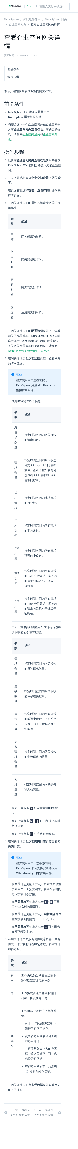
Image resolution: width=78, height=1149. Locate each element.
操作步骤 (13, 77)
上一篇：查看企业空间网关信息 (17, 1113)
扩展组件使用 (32, 19)
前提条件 (13, 69)
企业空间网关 (17, 24)
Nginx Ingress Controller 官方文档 (28, 350)
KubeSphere (11, 19)
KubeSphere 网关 (56, 19)
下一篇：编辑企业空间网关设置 (47, 1113)
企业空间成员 (31, 134)
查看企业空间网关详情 (45, 24)
